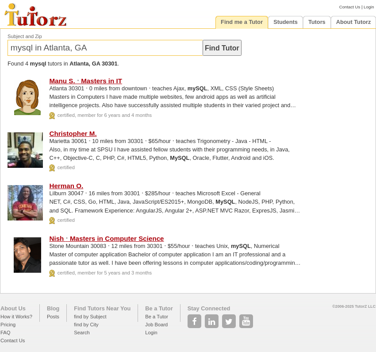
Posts (53, 316)
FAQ (5, 332)
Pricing (7, 324)
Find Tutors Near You (102, 308)
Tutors (317, 22)
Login (369, 6)
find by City (86, 324)
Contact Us (349, 6)
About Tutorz (353, 22)
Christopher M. (72, 133)
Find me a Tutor (242, 22)
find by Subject (90, 316)
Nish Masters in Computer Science (106, 238)
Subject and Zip (25, 36)
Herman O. (66, 186)
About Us (13, 308)
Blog (53, 308)
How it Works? (16, 316)
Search (81, 332)
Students (285, 22)
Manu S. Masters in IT (85, 81)
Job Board (156, 324)
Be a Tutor (159, 308)
